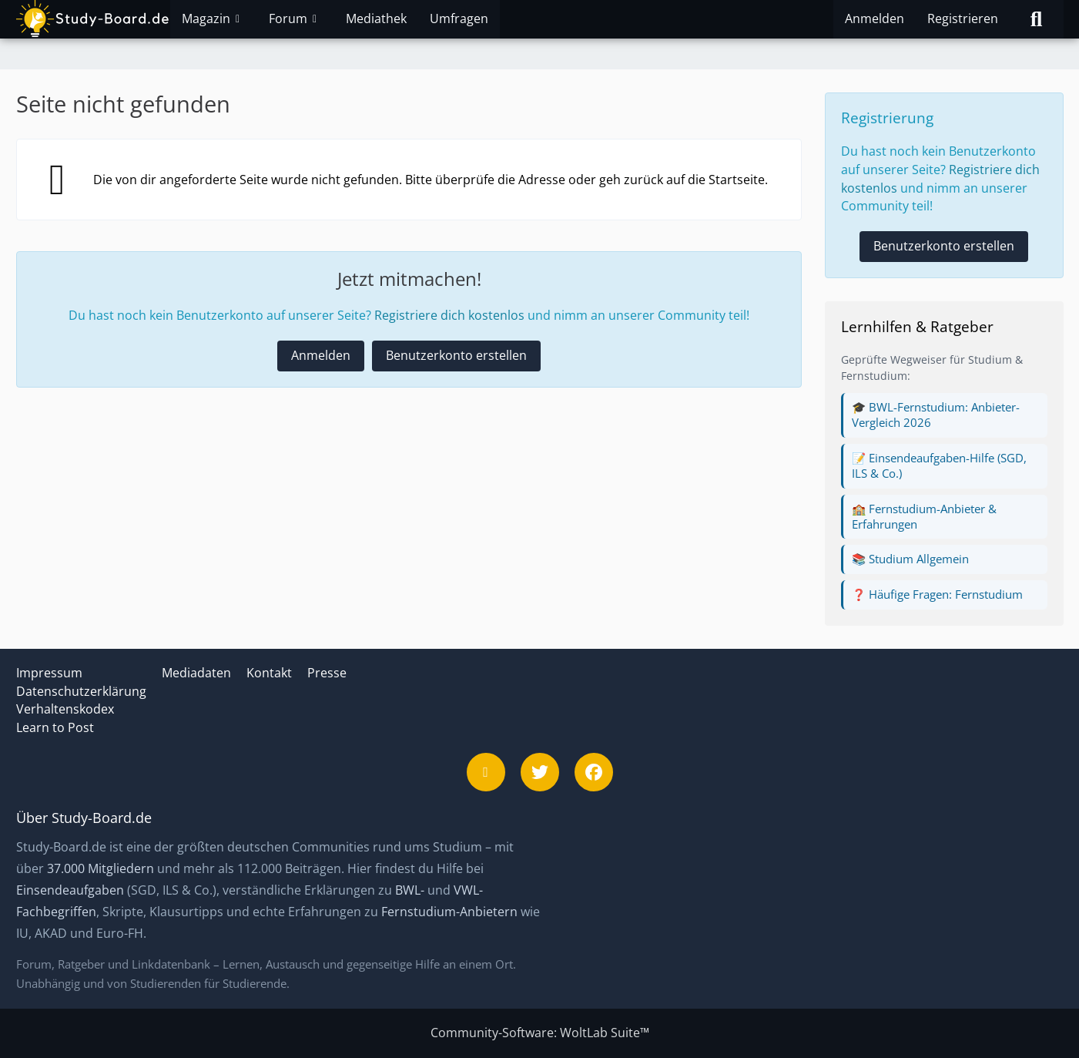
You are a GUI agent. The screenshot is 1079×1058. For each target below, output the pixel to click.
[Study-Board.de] (93, 19)
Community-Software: (540, 1032)
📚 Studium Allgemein (910, 558)
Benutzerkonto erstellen (456, 355)
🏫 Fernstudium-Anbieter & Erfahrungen (924, 516)
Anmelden (874, 18)
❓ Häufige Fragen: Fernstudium (937, 594)
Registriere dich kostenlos (449, 315)
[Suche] (1037, 19)
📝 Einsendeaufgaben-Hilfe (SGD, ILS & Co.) (939, 465)
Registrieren (962, 18)
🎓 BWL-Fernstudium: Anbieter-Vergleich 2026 (936, 414)
